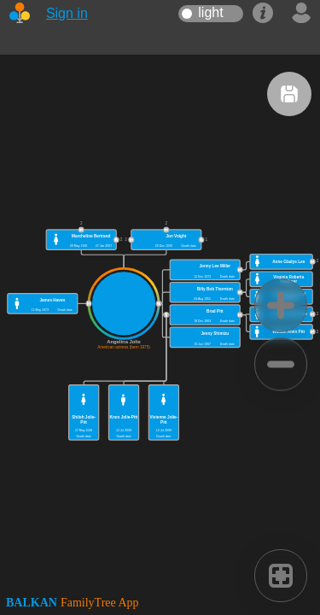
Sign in (67, 13)
